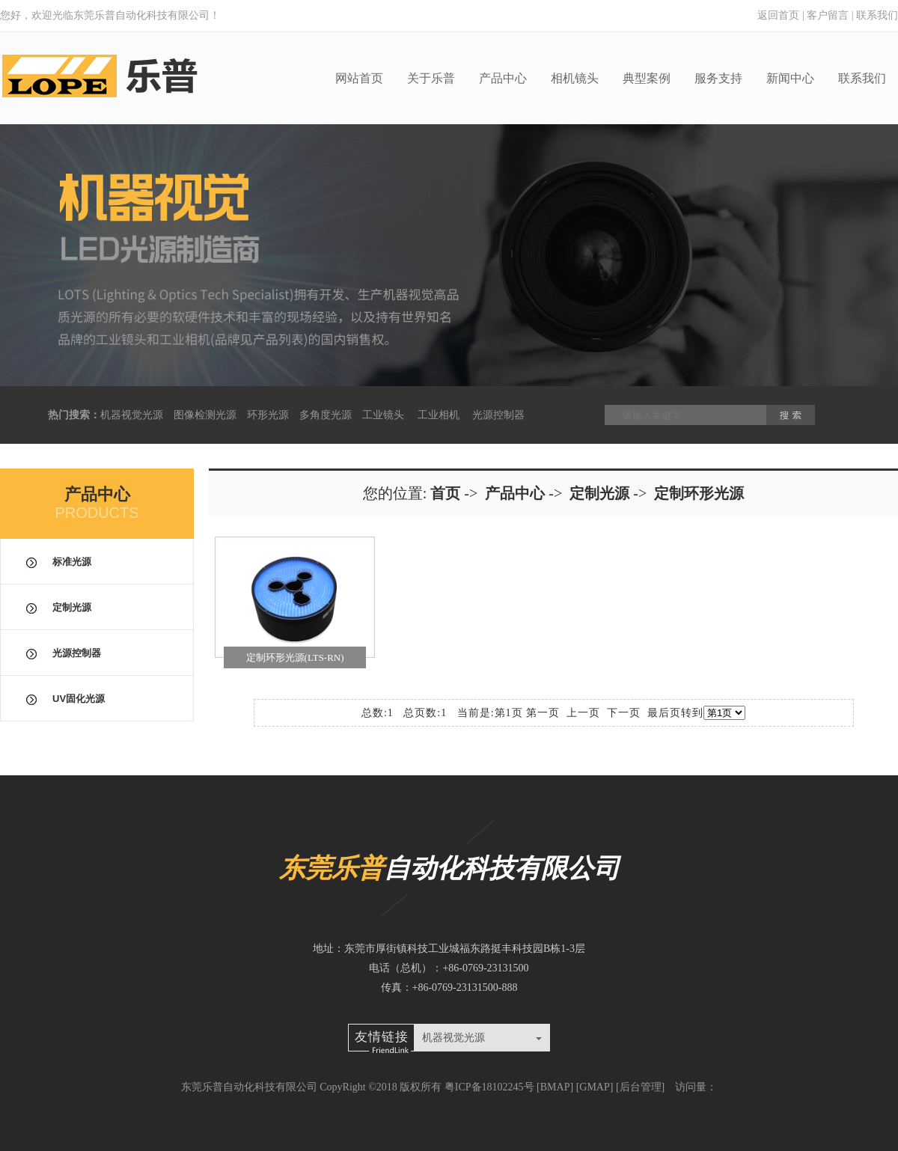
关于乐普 (431, 78)
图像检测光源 (205, 415)
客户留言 (828, 15)
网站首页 (359, 78)
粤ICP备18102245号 (489, 1087)
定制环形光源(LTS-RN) (295, 657)
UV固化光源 (78, 698)
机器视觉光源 (131, 415)
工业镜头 (383, 415)
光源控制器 (498, 415)
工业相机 (438, 415)
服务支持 (718, 78)
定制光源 (71, 607)
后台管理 (641, 1087)
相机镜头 (575, 78)
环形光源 (268, 415)
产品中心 (503, 78)
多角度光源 (325, 415)
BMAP (555, 1087)
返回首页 (778, 15)
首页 (445, 493)
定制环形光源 (699, 493)
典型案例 (647, 78)
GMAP (594, 1087)
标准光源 (71, 561)
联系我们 (877, 15)
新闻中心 (790, 78)
